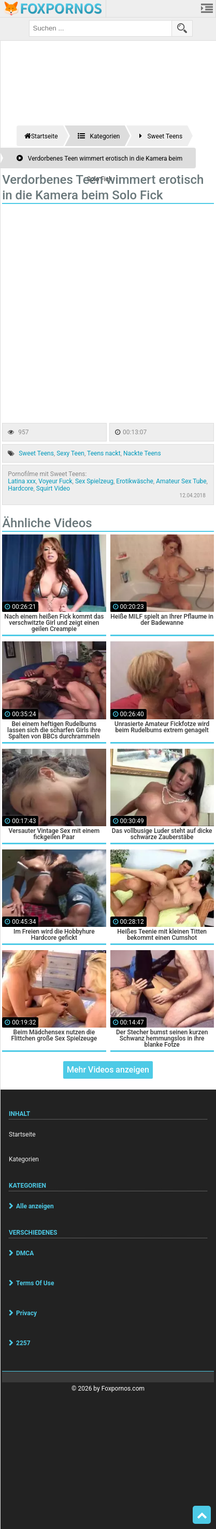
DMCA (25, 1253)
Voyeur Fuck (55, 481)
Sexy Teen (70, 453)
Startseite (22, 1134)
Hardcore (20, 488)
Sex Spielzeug (94, 481)
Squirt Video (53, 488)
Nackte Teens (142, 453)
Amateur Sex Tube (181, 481)
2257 (23, 1343)
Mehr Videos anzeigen (108, 1070)
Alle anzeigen (35, 1206)
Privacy (26, 1313)
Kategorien (24, 1159)
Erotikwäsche (134, 481)
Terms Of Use (35, 1283)
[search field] (100, 28)
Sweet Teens (36, 453)
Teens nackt (104, 453)
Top (202, 1515)
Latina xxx (22, 481)
